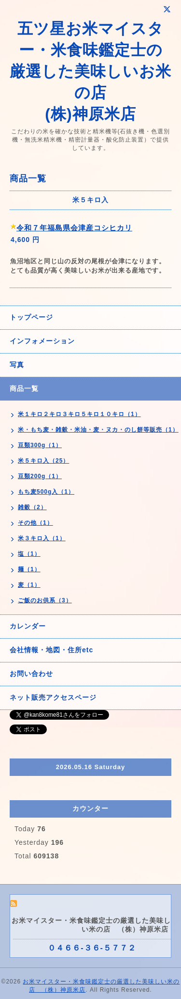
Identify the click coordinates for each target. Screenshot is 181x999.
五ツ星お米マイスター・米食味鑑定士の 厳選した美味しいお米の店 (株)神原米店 (90, 71)
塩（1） (29, 553)
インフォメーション (42, 341)
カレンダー (28, 626)
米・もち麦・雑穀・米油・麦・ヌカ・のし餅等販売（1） (98, 429)
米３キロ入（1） (42, 538)
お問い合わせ (31, 673)
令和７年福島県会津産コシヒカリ (74, 228)
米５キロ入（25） (43, 460)
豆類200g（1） (40, 476)
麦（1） (29, 584)
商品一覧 (24, 388)
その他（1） (35, 522)
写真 (17, 365)
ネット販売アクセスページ (53, 697)
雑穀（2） (32, 507)
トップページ (31, 317)
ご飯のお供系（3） (45, 600)
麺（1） (29, 569)
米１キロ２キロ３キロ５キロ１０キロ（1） (79, 414)
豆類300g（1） (40, 445)
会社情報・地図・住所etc (51, 650)
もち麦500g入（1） (46, 491)
